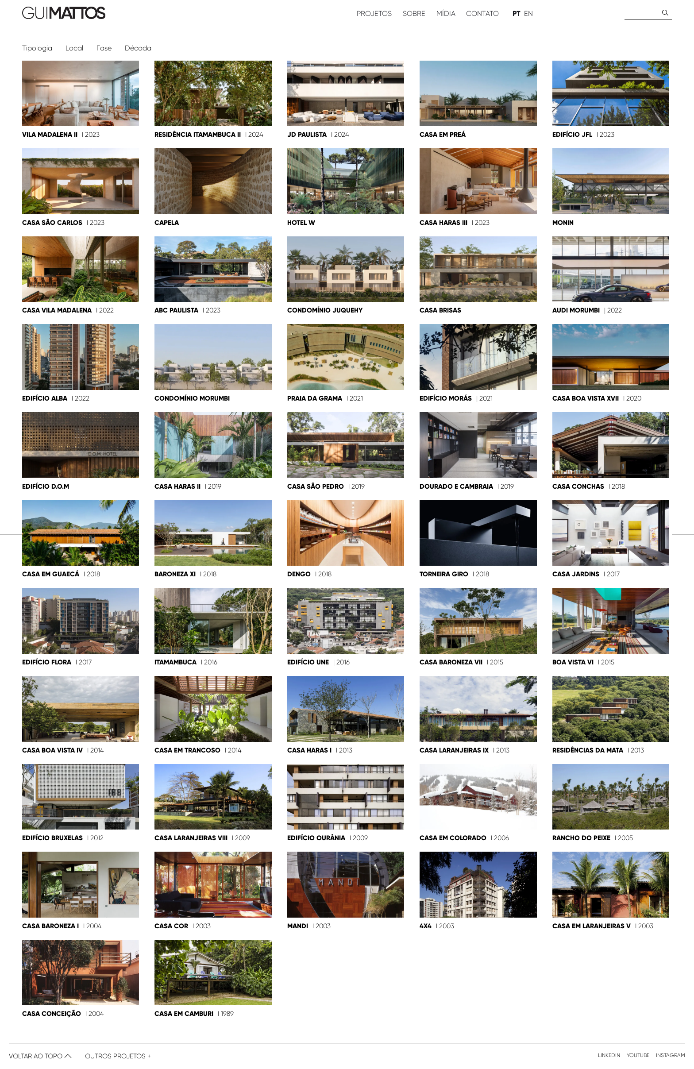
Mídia (445, 13)
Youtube (638, 1055)
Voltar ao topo (40, 1056)
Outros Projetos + (118, 1056)
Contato (482, 13)
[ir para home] (178, 13)
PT (516, 13)
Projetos (374, 13)
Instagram (670, 1055)
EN (528, 13)
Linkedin (609, 1055)
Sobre (414, 13)
